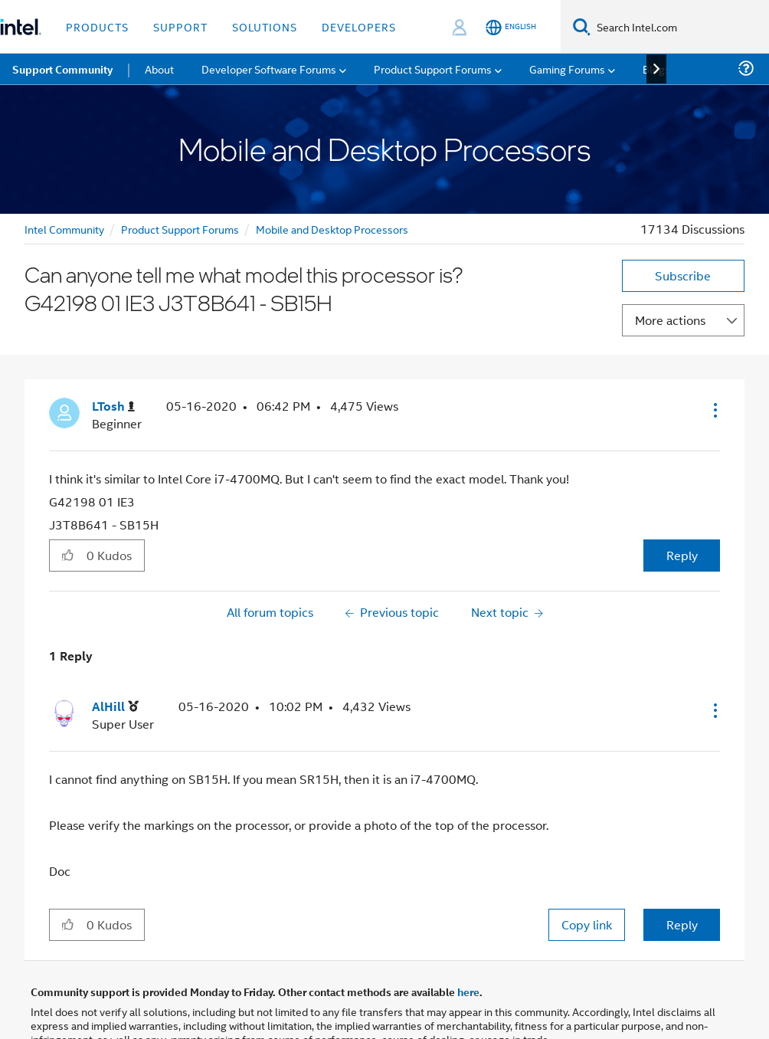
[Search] (582, 26)
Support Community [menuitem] (62, 69)
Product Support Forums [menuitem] (433, 69)
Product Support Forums (180, 229)
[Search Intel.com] (680, 26)
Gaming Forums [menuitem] (567, 69)
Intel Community (64, 229)
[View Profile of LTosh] (113, 406)
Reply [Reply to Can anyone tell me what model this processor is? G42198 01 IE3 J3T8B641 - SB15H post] (682, 555)
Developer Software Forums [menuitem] (268, 69)
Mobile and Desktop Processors (332, 229)
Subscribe (683, 275)
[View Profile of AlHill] (115, 707)
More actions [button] (670, 320)
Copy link (586, 924)
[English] (511, 27)
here (468, 991)
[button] (713, 409)
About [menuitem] (159, 69)
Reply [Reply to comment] (682, 924)
